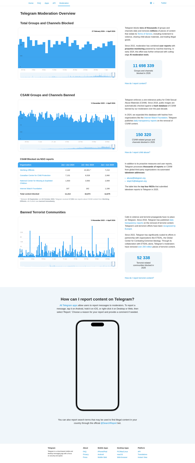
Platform (141, 448)
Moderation (64, 3)
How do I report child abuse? (137, 152)
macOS (120, 454)
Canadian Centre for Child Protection (35, 175)
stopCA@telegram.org (137, 181)
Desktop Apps (123, 448)
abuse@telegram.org (136, 178)
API (54, 3)
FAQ (39, 3)
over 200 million (145, 247)
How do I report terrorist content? (139, 278)
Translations (142, 454)
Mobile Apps (103, 448)
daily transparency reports (145, 121)
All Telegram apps (68, 305)
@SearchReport (109, 423)
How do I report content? (136, 83)
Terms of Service (145, 34)
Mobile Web (102, 457)
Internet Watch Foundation (156, 118)
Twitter (162, 3)
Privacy (86, 454)
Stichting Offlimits (27, 170)
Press (85, 457)
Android (101, 454)
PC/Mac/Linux (122, 452)
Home (30, 3)
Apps (47, 3)
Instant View (142, 457)
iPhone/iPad (102, 452)
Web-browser (122, 457)
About (85, 448)
